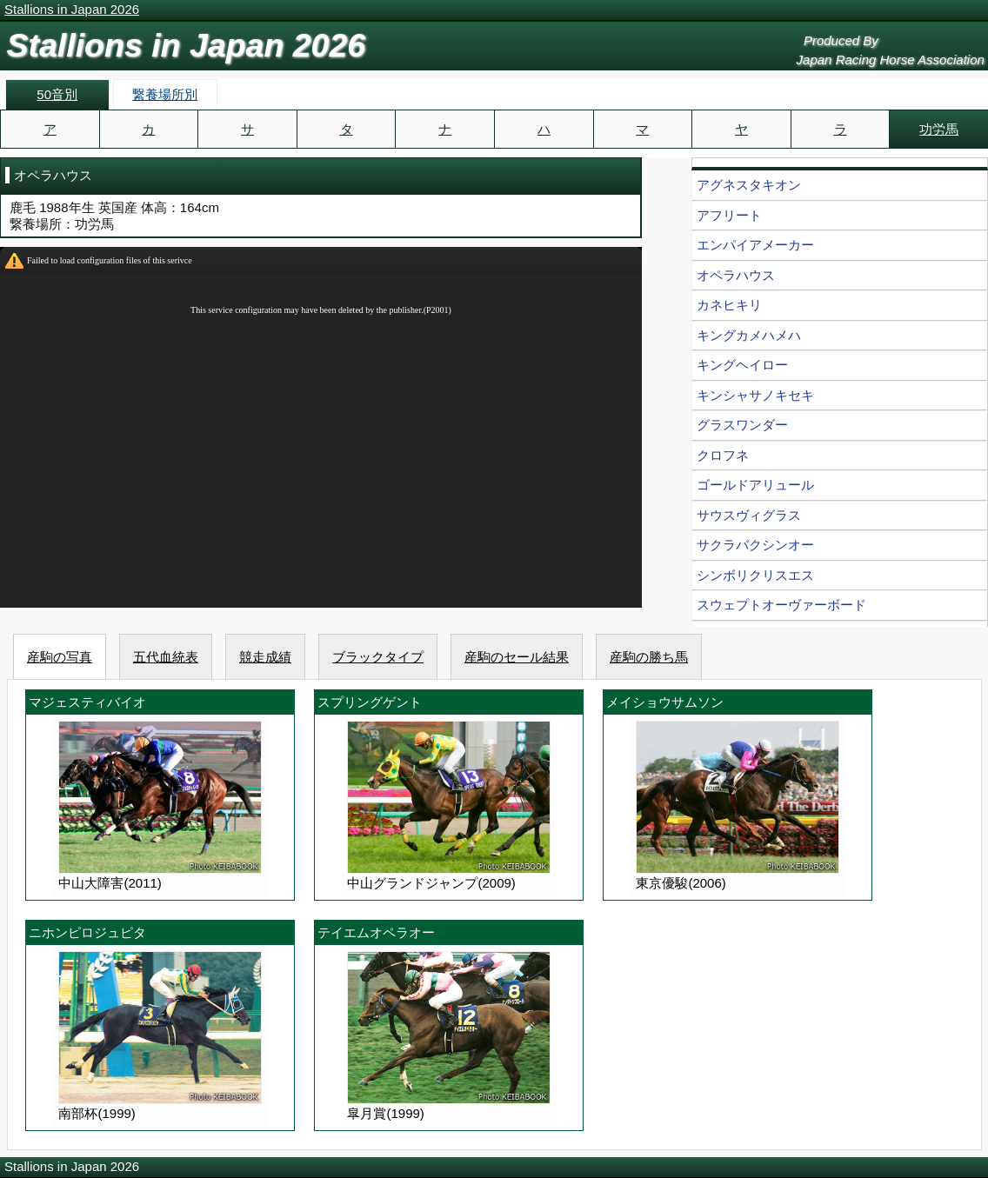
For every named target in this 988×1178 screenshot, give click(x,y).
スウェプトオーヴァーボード (781, 604)
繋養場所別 (164, 94)
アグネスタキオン (749, 184)
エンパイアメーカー (755, 244)
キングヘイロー (742, 364)
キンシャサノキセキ (755, 395)
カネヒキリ (729, 304)
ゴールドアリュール (755, 484)
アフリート (729, 215)
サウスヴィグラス (749, 515)
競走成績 (265, 656)
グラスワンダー (742, 424)
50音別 (57, 94)
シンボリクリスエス (755, 575)
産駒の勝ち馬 (649, 656)
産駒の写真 (59, 656)
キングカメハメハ (749, 335)
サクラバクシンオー (755, 544)
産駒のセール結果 (516, 656)
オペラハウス (736, 275)
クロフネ (723, 455)
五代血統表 (165, 656)
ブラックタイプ (378, 656)
